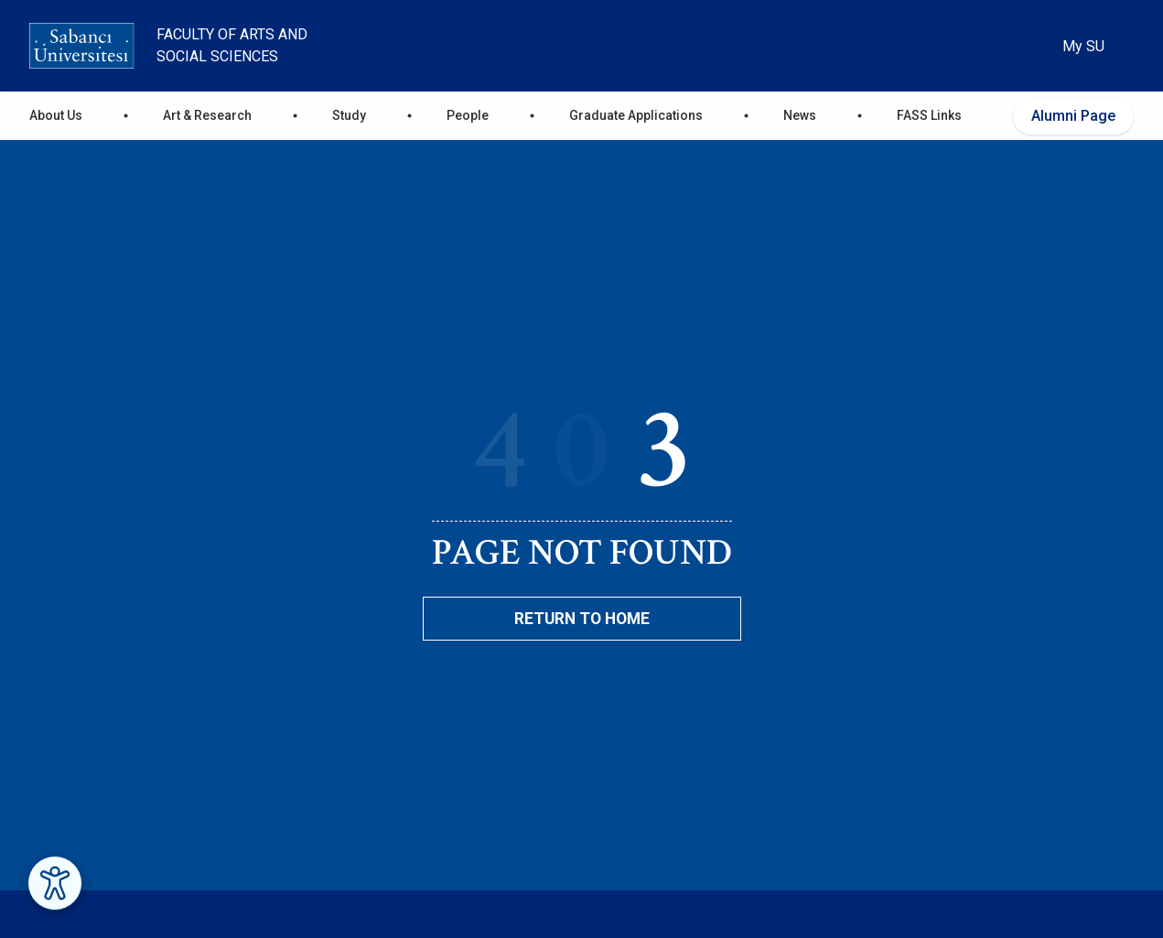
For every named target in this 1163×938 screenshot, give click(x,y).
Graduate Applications (636, 115)
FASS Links (929, 115)
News (799, 115)
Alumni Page (1073, 115)
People (468, 115)
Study (349, 115)
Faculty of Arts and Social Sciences (231, 45)
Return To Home (582, 618)
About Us (55, 115)
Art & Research (207, 115)
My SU (1083, 46)
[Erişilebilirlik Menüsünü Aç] (54, 883)
